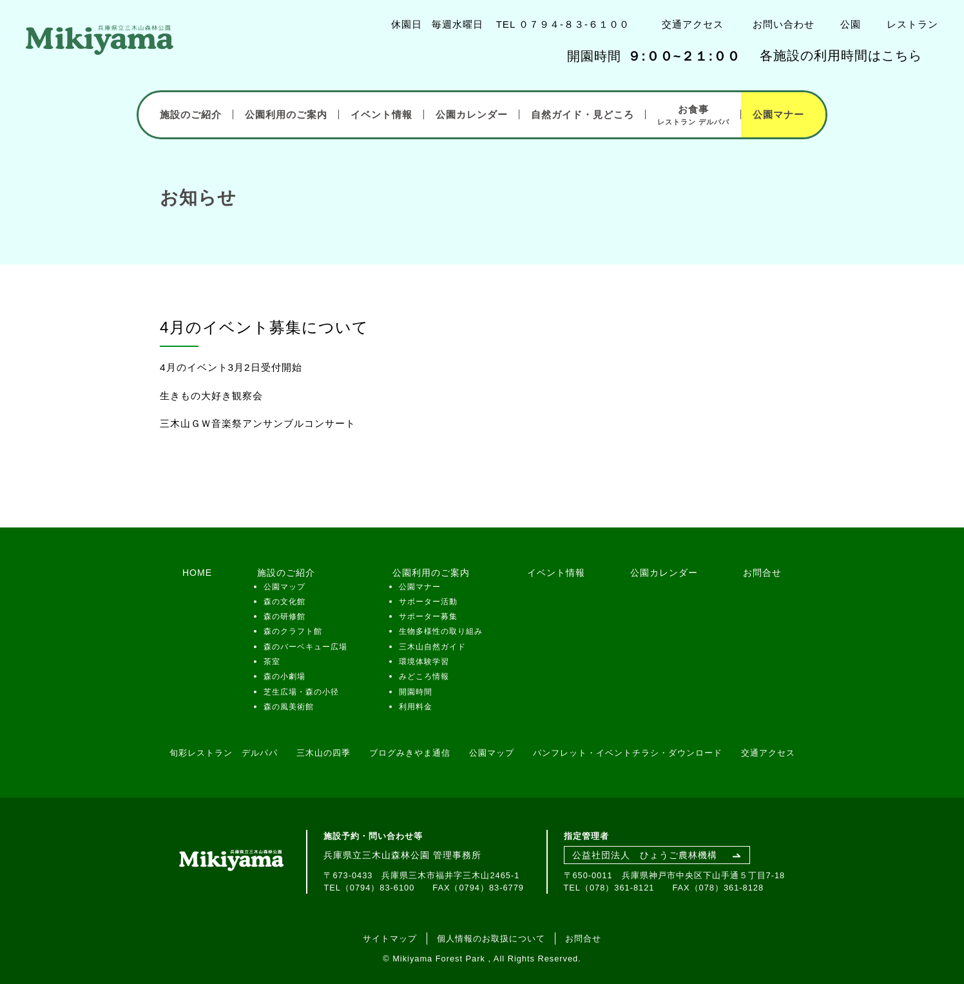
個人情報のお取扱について (491, 938)
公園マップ (284, 587)
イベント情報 (381, 114)
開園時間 (415, 692)
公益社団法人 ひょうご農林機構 (644, 855)
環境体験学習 (424, 661)
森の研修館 (284, 616)
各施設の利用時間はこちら (841, 55)
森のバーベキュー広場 (305, 647)
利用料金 (415, 707)
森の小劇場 (284, 676)
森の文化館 (284, 601)
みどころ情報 (424, 676)
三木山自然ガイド (432, 647)
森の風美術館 (289, 707)
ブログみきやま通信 (409, 753)
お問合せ (762, 572)
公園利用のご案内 (286, 114)
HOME (197, 572)
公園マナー (778, 114)
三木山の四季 (323, 753)
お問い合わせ (784, 24)
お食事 (693, 115)
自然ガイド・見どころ (582, 114)
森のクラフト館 (293, 631)
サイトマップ (390, 938)
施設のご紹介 (191, 114)
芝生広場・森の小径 (301, 692)
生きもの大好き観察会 (211, 395)
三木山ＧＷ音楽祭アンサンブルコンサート (258, 423)
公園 (850, 24)
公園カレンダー (472, 114)
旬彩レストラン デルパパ (223, 753)
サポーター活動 (428, 601)
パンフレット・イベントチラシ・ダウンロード (627, 753)
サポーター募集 (428, 616)
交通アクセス (693, 24)
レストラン (912, 24)
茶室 (272, 661)
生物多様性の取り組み (441, 631)
